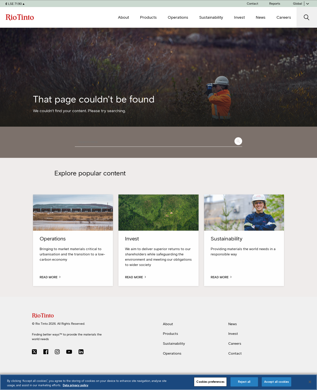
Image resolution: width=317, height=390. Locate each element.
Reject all (244, 381)
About (168, 324)
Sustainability (174, 343)
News (232, 324)
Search (238, 141)
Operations (172, 353)
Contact (235, 353)
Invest (233, 334)
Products (170, 334)
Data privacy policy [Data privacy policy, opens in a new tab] (75, 385)
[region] (158, 382)
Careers (234, 343)
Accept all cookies (276, 381)
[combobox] (158, 142)
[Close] (310, 382)
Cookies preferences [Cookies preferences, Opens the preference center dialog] (210, 381)
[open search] (307, 17)
